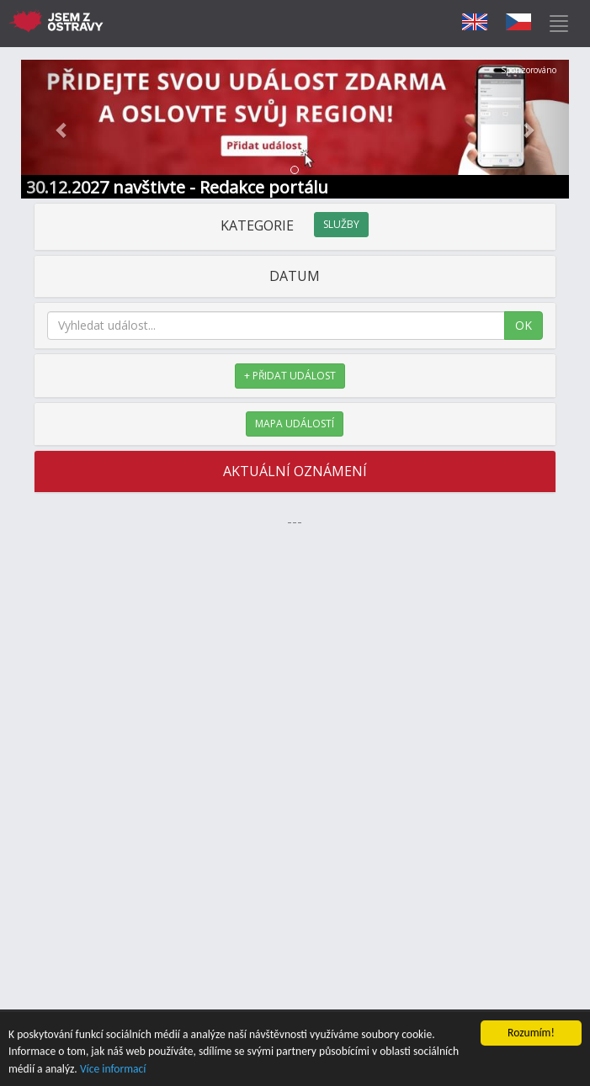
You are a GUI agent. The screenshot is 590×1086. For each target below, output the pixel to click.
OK (523, 325)
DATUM (294, 276)
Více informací (113, 1069)
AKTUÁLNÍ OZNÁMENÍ (295, 471)
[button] (62, 129)
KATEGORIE (295, 225)
